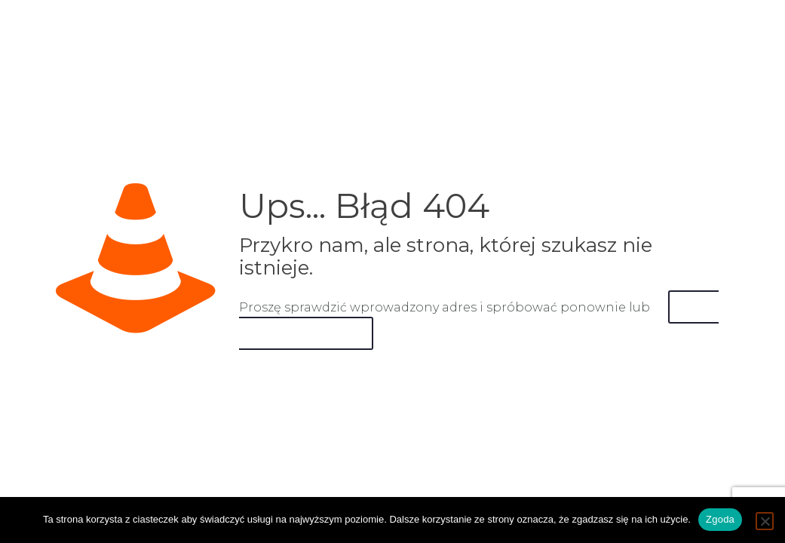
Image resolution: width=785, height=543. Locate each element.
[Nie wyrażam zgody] (765, 521)
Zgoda (720, 519)
